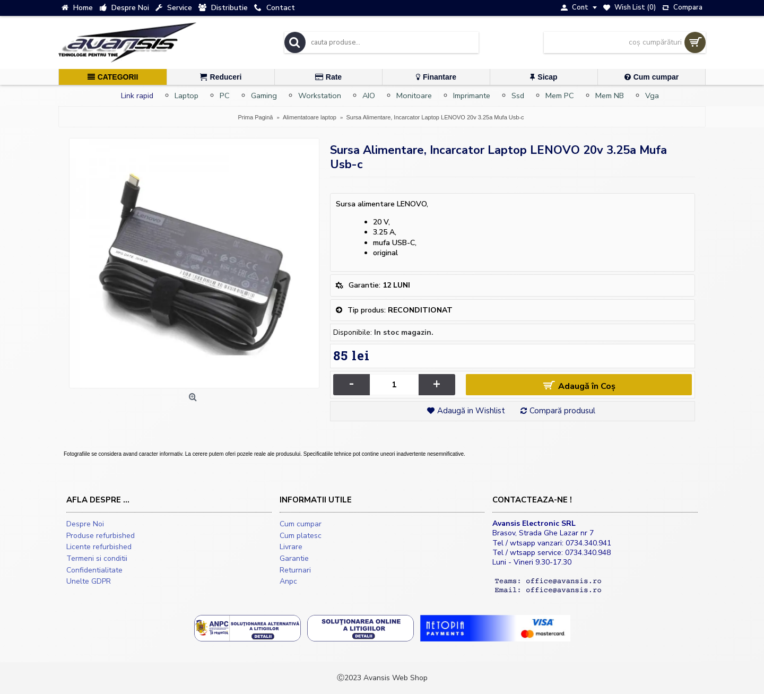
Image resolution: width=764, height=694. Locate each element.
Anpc (288, 581)
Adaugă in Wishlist (471, 410)
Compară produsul (562, 410)
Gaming (264, 95)
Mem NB (609, 95)
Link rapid (137, 95)
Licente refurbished (99, 547)
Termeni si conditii (96, 558)
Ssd (517, 95)
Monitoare (414, 95)
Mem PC (559, 95)
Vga (652, 95)
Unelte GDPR (88, 581)
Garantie (294, 558)
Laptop (186, 95)
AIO (368, 95)
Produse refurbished (100, 536)
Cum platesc (301, 536)
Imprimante (471, 95)
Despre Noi (85, 524)
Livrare (291, 547)
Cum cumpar (301, 524)
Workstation (319, 95)
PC (225, 95)
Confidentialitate (94, 570)
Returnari (295, 570)
